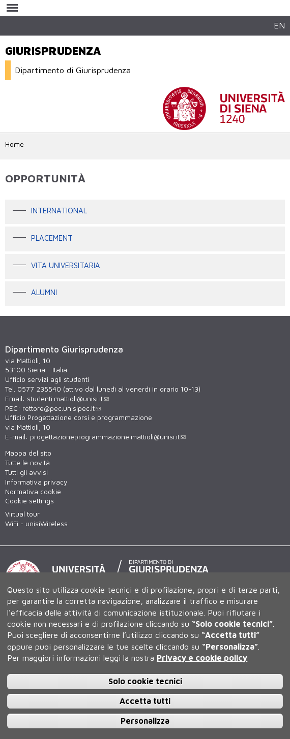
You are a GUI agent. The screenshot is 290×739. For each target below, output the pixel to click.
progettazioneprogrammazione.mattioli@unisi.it (108, 437)
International (59, 211)
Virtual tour (22, 514)
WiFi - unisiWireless (36, 524)
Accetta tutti (145, 700)
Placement (52, 238)
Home (14, 144)
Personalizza (145, 720)
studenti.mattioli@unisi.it (68, 399)
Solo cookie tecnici (145, 681)
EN (279, 25)
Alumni (44, 292)
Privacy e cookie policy (202, 657)
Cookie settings (29, 501)
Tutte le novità (27, 463)
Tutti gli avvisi (26, 472)
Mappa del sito (28, 453)
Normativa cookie (33, 492)
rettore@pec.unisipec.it (61, 408)
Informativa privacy (36, 482)
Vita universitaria (65, 265)
